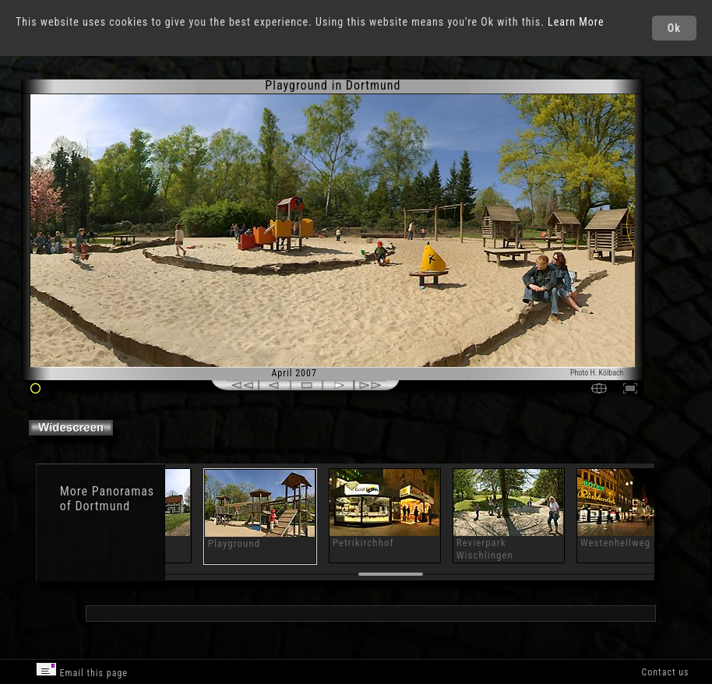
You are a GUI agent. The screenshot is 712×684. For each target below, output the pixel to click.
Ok (674, 28)
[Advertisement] (370, 612)
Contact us (665, 672)
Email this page (82, 670)
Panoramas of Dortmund (107, 498)
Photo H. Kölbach (597, 372)
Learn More (576, 22)
